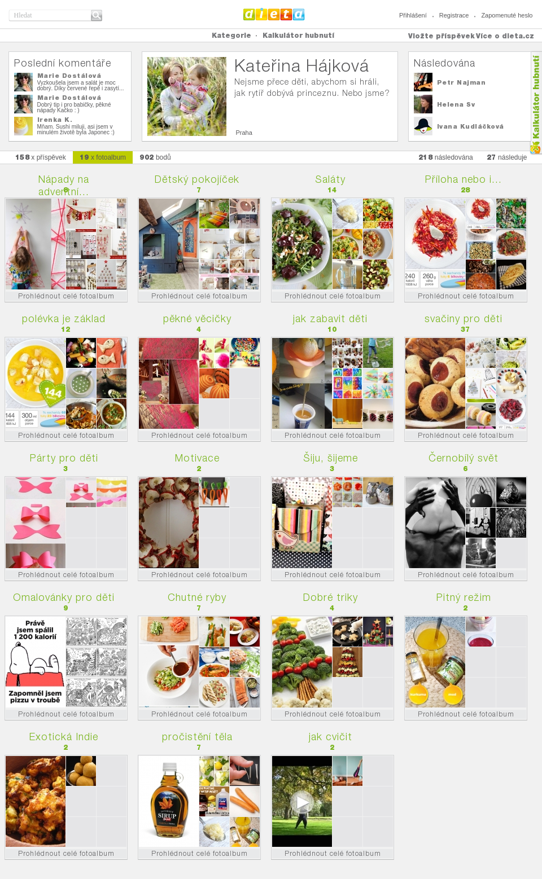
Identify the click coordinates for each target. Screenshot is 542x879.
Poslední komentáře (62, 63)
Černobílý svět (464, 458)
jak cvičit (330, 736)
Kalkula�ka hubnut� (535, 103)
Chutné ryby (197, 597)
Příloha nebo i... (463, 179)
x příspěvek (40, 157)
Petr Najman (461, 82)
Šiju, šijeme (330, 458)
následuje (507, 157)
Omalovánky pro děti (64, 597)
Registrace (454, 15)
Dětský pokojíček (197, 179)
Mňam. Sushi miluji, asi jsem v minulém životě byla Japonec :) (76, 129)
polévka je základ (64, 318)
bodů (155, 157)
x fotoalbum (103, 157)
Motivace (197, 458)
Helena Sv (456, 104)
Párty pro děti (64, 458)
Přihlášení (413, 15)
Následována (444, 63)
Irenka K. (55, 120)
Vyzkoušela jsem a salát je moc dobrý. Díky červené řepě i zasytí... (80, 85)
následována (445, 157)
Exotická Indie (63, 736)
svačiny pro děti (463, 318)
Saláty (330, 179)
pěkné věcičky (197, 318)
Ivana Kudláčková (470, 126)
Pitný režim (463, 597)
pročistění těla (197, 736)
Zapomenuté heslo (506, 15)
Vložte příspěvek (441, 36)
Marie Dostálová (69, 76)
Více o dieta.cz (505, 36)
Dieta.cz (274, 14)
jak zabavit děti (330, 318)
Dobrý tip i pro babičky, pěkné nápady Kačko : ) (74, 107)
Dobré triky (330, 597)
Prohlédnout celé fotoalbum (66, 296)
